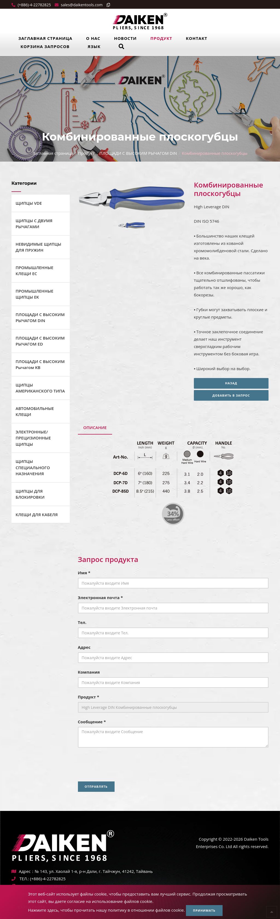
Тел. (82, 622)
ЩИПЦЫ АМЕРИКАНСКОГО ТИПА (40, 388)
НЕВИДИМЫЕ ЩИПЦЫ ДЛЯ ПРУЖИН (38, 247)
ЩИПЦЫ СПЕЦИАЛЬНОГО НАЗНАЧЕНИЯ (33, 467)
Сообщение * (92, 721)
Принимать (204, 910)
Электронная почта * (100, 597)
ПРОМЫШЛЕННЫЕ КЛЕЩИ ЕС (34, 270)
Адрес (84, 647)
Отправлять (96, 786)
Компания (89, 672)
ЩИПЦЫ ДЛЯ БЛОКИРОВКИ (30, 494)
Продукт (161, 38)
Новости (125, 38)
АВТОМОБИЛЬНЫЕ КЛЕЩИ (35, 411)
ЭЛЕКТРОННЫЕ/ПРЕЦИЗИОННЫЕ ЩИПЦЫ (33, 438)
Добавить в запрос (231, 395)
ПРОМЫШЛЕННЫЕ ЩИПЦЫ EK (34, 294)
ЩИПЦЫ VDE (29, 203)
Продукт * (88, 697)
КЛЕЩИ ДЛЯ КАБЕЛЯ (37, 514)
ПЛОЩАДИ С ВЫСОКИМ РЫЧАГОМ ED (40, 341)
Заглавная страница (45, 38)
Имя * (84, 572)
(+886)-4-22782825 (34, 4)
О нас (93, 38)
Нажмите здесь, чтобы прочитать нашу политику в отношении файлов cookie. (106, 910)
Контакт (196, 38)
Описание (95, 427)
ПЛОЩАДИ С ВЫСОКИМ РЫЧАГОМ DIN (138, 153)
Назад (231, 383)
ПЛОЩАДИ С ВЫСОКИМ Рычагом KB (40, 364)
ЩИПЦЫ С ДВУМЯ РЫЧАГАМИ (34, 224)
